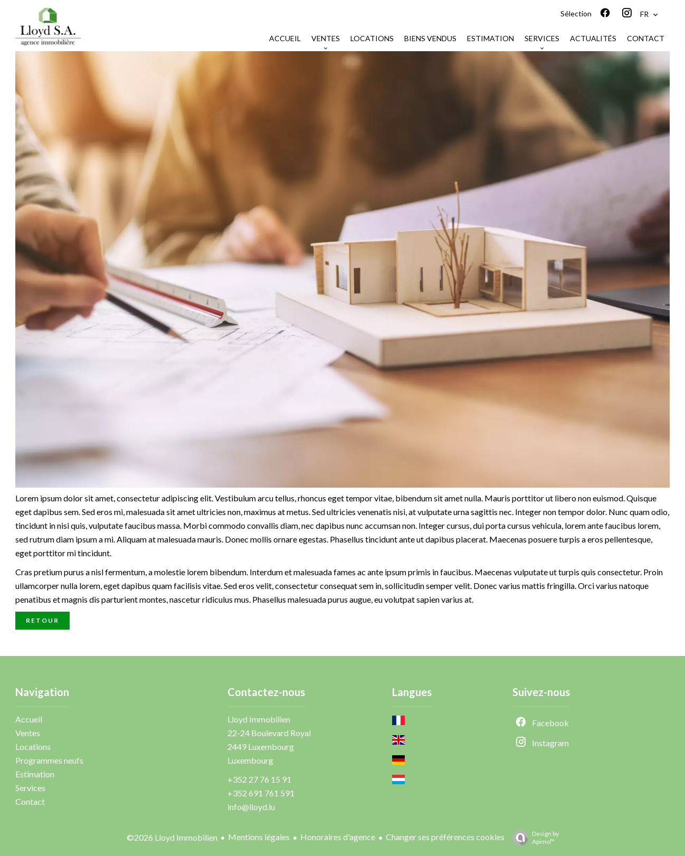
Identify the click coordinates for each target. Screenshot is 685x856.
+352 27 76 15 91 (259, 779)
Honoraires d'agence (337, 837)
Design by (533, 837)
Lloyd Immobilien (258, 719)
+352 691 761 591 (260, 793)
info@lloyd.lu (251, 807)
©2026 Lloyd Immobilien (172, 837)
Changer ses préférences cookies (445, 837)
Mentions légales (259, 837)
